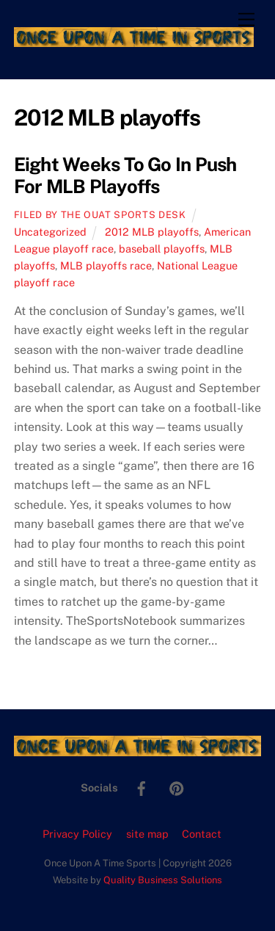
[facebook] (141, 786)
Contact (201, 833)
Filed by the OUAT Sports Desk (100, 214)
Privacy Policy (77, 833)
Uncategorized (50, 231)
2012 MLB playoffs (152, 231)
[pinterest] (176, 786)
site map (147, 833)
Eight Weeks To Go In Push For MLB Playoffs (125, 175)
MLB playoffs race (106, 265)
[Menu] (246, 20)
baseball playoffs (162, 248)
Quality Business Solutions (162, 879)
